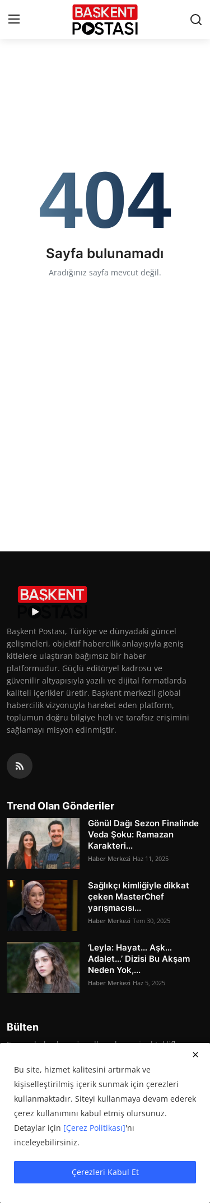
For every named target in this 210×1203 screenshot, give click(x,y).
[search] (196, 19)
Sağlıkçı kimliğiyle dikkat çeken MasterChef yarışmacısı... (138, 896)
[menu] (14, 19)
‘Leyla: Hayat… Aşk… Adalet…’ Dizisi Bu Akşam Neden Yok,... (139, 958)
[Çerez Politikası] (94, 1127)
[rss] (19, 766)
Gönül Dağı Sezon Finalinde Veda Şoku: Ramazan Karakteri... (143, 834)
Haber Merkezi (109, 858)
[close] (195, 1054)
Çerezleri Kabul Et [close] (105, 1172)
